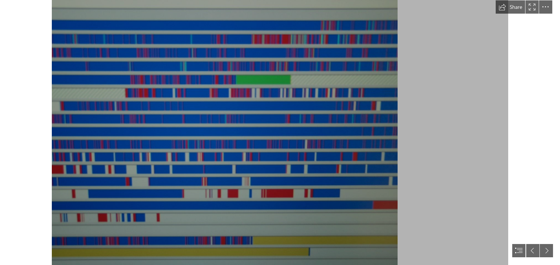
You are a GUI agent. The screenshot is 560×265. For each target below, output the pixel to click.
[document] (280, 132)
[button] (510, 7)
